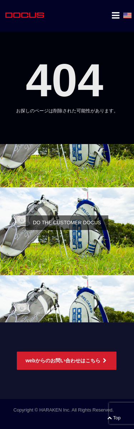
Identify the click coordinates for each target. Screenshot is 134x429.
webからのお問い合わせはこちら (66, 360)
